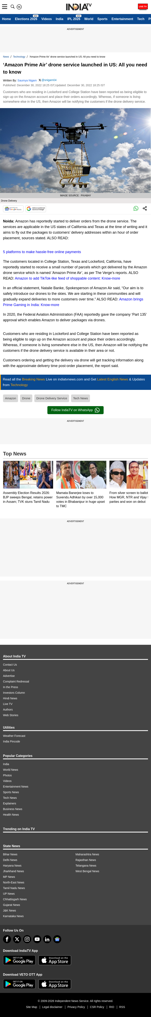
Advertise (9, 675)
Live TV (7, 704)
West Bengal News (87, 871)
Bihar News (10, 854)
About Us (9, 670)
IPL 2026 (73, 19)
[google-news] (57, 939)
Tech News (80, 398)
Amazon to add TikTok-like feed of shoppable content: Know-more (67, 278)
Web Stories (10, 715)
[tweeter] (17, 939)
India (59, 19)
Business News (12, 809)
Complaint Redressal (16, 681)
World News (10, 769)
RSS (122, 1007)
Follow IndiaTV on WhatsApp (75, 410)
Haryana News (12, 865)
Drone (26, 398)
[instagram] (27, 939)
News (6, 56)
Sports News (11, 792)
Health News (11, 814)
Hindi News (10, 698)
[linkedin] (47, 939)
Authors (8, 709)
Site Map (31, 1007)
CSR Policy (97, 1007)
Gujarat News (11, 904)
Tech (140, 19)
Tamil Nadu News (14, 888)
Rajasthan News (86, 860)
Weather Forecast (14, 735)
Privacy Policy (76, 1007)
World (88, 19)
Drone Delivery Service (51, 398)
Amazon (10, 398)
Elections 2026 (26, 19)
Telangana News (86, 865)
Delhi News (10, 860)
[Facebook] (7, 939)
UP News (9, 893)
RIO (111, 1007)
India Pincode (11, 741)
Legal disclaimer (52, 1007)
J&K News (9, 910)
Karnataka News (13, 916)
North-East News (13, 882)
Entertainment (122, 19)
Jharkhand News (13, 871)
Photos (7, 775)
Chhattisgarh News (15, 899)
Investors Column (14, 692)
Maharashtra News (87, 854)
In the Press (10, 687)
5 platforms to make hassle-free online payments (42, 252)
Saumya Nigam (27, 80)
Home (6, 19)
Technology (19, 56)
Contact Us (10, 664)
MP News (9, 876)
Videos (46, 19)
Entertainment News (15, 786)
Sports (102, 19)
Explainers (9, 803)
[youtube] (37, 939)
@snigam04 (49, 80)
